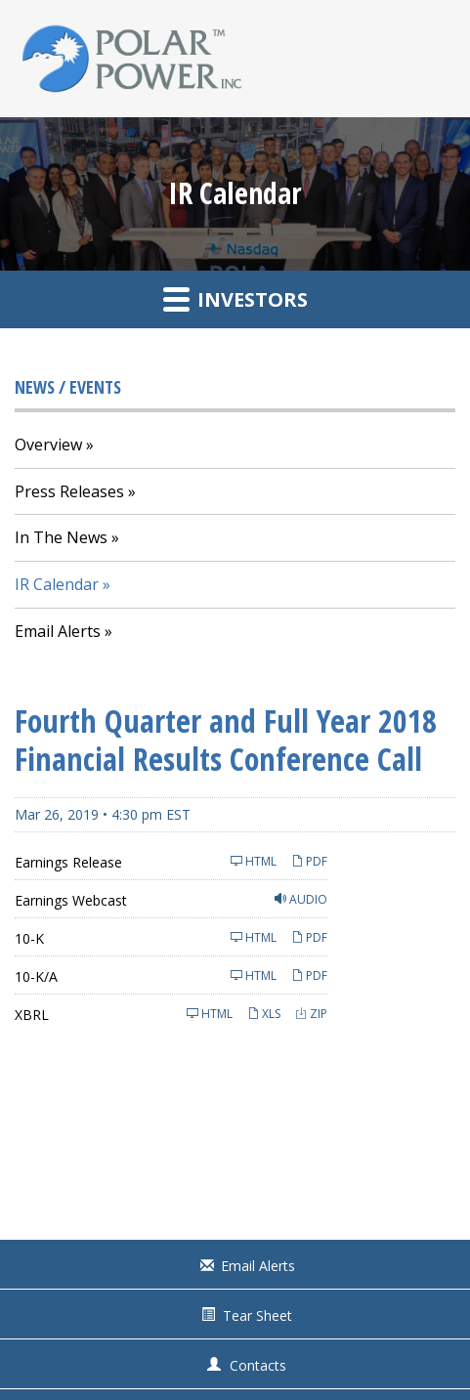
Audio (301, 899)
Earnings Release (68, 862)
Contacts (258, 1365)
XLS (263, 1013)
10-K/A (36, 976)
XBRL (32, 1014)
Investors (235, 299)
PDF (309, 861)
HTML (254, 861)
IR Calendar (57, 584)
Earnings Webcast (71, 900)
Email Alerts (58, 631)
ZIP (311, 1013)
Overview (48, 444)
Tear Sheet (257, 1315)
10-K (29, 938)
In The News (61, 537)
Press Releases (69, 491)
